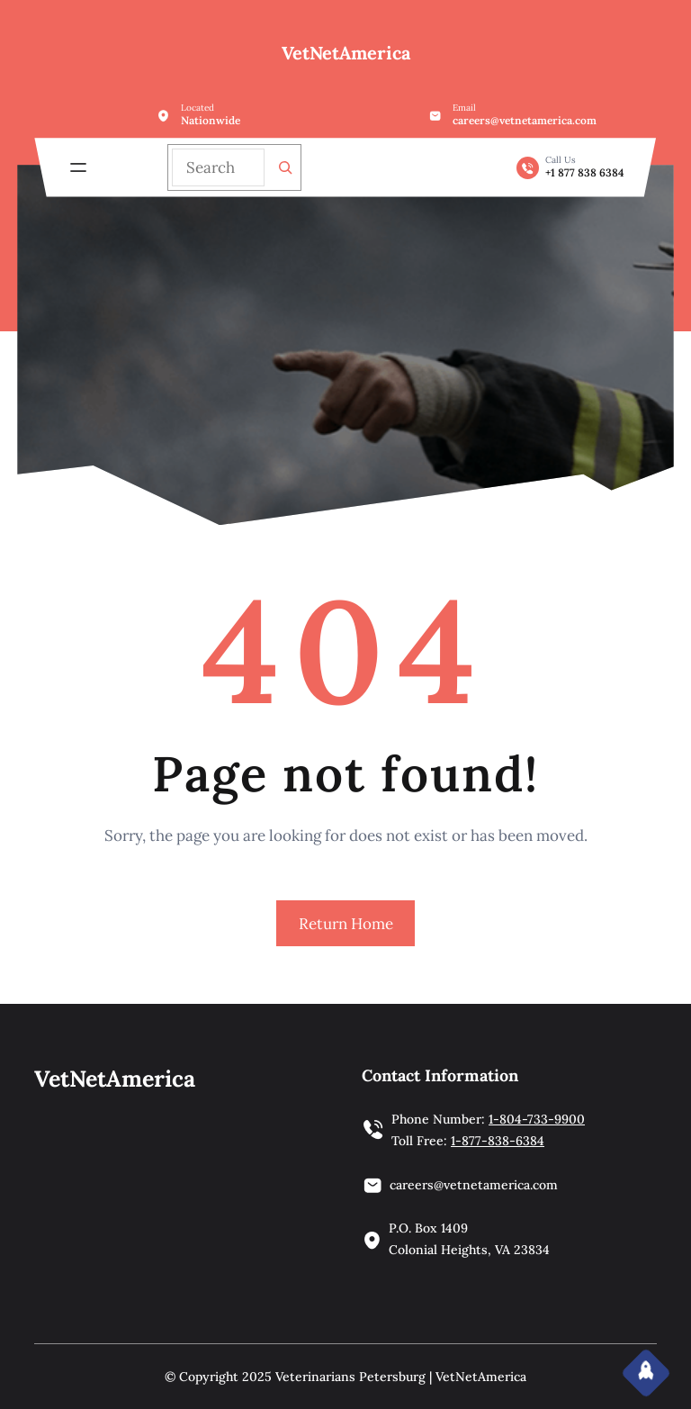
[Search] (285, 167)
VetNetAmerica (346, 52)
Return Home (346, 924)
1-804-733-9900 (537, 1119)
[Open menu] (78, 167)
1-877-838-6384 (497, 1141)
